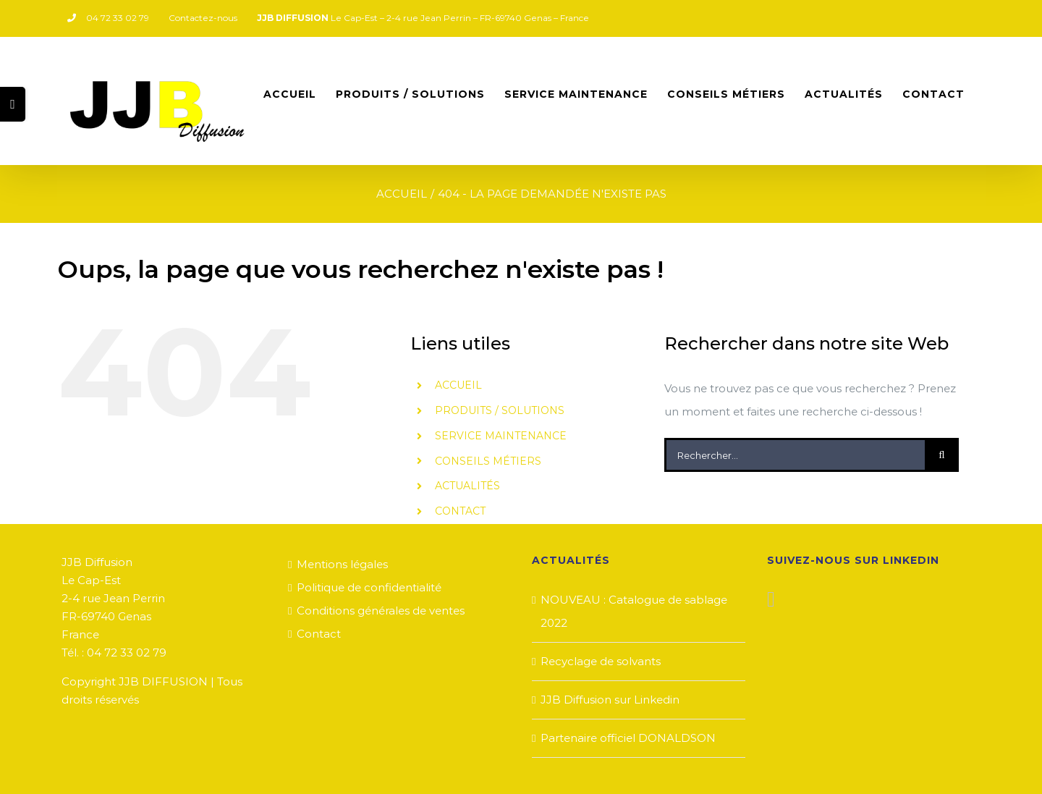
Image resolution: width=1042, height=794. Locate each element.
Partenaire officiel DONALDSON (628, 738)
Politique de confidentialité (369, 587)
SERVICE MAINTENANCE (501, 435)
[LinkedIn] (771, 599)
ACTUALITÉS (467, 485)
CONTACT (460, 511)
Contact (319, 634)
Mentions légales (342, 564)
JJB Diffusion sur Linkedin (610, 699)
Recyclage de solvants (601, 661)
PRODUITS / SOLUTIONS (499, 410)
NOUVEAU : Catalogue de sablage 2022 (634, 611)
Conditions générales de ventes (381, 610)
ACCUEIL (458, 385)
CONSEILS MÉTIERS (488, 461)
